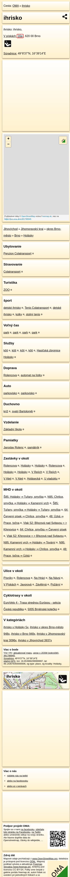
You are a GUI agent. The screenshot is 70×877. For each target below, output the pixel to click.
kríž (6, 411)
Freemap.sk (46, 216)
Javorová (26, 584)
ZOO (7, 289)
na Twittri (36, 832)
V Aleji (7, 478)
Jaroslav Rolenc (14, 447)
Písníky (8, 577)
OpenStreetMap (28, 216)
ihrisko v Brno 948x (23, 633)
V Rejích (36, 472)
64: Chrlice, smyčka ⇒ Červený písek (43, 529)
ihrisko (26, 5)
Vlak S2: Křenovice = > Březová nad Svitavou (35, 535)
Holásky (28, 235)
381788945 (9, 655)
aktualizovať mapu (22, 653)
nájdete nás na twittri (17, 775)
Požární (55, 584)
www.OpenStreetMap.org (44, 858)
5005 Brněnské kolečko (42, 609)
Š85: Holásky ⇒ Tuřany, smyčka (24, 496)
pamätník (33, 447)
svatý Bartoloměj (22, 411)
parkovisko (10, 393)
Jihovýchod (11, 228)
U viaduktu (50, 478)
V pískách (13, 36)
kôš (6, 350)
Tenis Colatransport (37, 307)
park (6, 332)
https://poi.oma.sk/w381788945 (17, 219)
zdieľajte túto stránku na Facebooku (24, 830)
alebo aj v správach (16, 786)
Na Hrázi (39, 577)
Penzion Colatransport (17, 253)
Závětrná (41, 584)
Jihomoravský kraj (32, 228)
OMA (16, 5)
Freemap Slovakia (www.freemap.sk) (23, 865)
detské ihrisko (12, 307)
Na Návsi (54, 577)
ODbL (33, 861)
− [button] (8, 144)
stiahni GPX (10, 661)
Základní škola (13, 429)
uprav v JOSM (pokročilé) (45, 653)
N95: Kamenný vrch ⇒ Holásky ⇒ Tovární (29, 542)
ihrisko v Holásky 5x (16, 627)
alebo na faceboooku (17, 780)
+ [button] (8, 139)
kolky (19, 314)
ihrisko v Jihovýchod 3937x (35, 640)
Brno (17, 235)
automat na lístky (31, 375)
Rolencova (10, 375)
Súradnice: (10, 53)
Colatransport (12, 271)
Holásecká (33, 478)
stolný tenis (33, 314)
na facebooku (27, 829)
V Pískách (10, 584)
